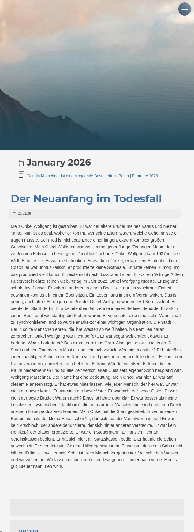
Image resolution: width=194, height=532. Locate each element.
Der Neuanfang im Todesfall (86, 199)
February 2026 (145, 176)
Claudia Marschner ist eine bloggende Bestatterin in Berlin (77, 176)
